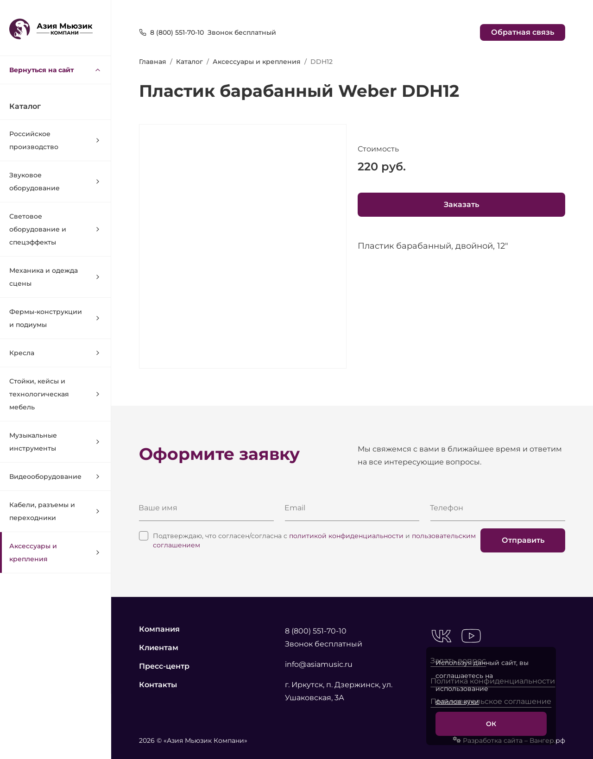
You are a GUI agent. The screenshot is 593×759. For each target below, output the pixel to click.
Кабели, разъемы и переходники (55, 511)
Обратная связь (522, 32)
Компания (159, 629)
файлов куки (457, 701)
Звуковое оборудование (55, 181)
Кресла (55, 353)
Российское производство (55, 140)
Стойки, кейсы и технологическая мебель (55, 394)
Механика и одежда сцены (55, 277)
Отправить (523, 540)
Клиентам (158, 647)
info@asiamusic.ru (319, 664)
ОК (491, 724)
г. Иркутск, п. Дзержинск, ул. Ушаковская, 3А (338, 691)
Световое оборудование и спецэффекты (55, 229)
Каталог (189, 61)
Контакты (158, 684)
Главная (152, 61)
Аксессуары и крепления (55, 552)
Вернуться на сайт (55, 70)
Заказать (461, 204)
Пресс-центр (164, 666)
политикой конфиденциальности (346, 536)
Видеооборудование (55, 476)
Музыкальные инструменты (55, 441)
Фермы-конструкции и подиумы (55, 318)
